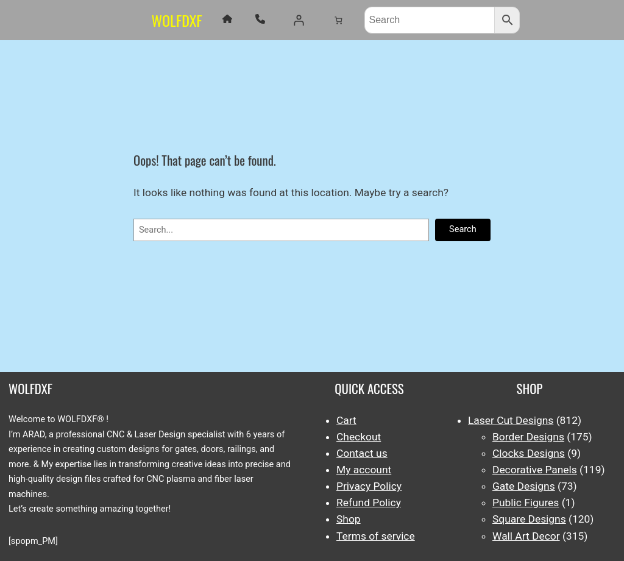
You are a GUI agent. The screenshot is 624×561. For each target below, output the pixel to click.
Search (463, 229)
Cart (346, 420)
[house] (227, 19)
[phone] (260, 19)
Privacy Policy (369, 486)
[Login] (298, 20)
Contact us (362, 453)
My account (363, 470)
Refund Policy (368, 502)
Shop (348, 519)
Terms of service (375, 536)
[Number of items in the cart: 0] (337, 19)
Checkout (358, 437)
